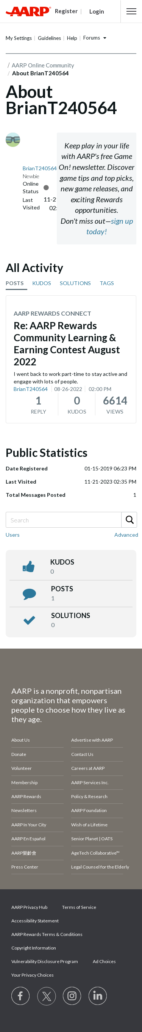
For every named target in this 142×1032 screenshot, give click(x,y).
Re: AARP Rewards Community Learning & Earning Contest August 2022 (67, 343)
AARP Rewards (26, 796)
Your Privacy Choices (32, 975)
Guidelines (49, 38)
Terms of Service (79, 907)
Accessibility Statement (35, 921)
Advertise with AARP (92, 740)
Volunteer (21, 768)
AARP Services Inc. (90, 782)
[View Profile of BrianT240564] (40, 168)
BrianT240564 (31, 389)
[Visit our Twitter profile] (46, 996)
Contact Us (82, 754)
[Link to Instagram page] (72, 996)
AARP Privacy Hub (29, 907)
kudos (62, 562)
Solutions (70, 615)
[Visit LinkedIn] (98, 996)
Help (72, 38)
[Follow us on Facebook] (20, 996)
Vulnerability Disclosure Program (44, 961)
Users (13, 534)
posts (62, 589)
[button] (131, 11)
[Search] (71, 520)
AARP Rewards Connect (52, 313)
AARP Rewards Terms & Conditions (47, 934)
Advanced (126, 534)
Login (96, 11)
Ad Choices (104, 961)
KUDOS (41, 283)
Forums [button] (91, 38)
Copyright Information (33, 948)
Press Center (24, 867)
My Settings (19, 38)
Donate (18, 754)
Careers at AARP (88, 768)
